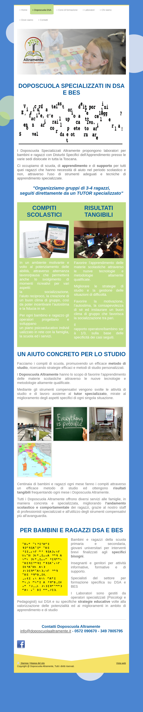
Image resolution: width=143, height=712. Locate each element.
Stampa (23, 663)
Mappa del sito (37, 663)
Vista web (121, 663)
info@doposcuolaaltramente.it (45, 631)
